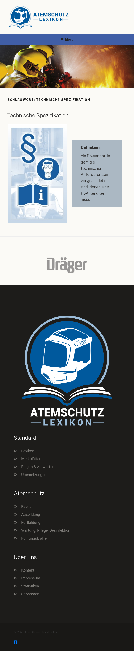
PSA (84, 193)
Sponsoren (30, 594)
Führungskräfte (34, 538)
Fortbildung (30, 522)
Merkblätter (30, 459)
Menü (67, 39)
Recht (26, 506)
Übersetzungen (34, 474)
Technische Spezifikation (38, 115)
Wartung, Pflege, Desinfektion (45, 530)
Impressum (30, 578)
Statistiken (30, 586)
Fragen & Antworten (37, 467)
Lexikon (27, 451)
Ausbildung (30, 514)
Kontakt (27, 570)
